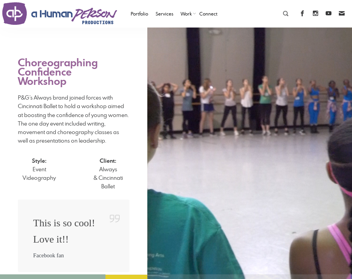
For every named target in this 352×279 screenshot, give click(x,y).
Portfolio (139, 13)
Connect (208, 13)
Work (186, 13)
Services (164, 13)
